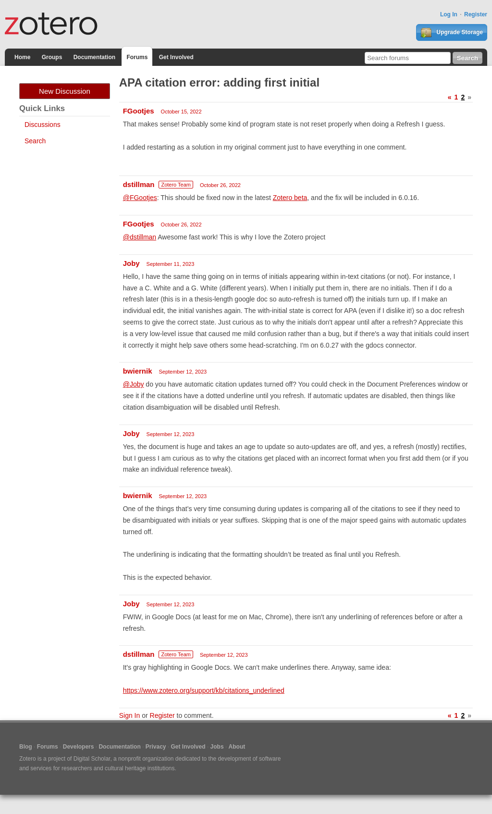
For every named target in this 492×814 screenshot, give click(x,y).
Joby (131, 263)
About (237, 746)
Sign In (129, 715)
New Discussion (64, 91)
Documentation (94, 57)
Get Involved (176, 57)
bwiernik (137, 371)
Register (475, 14)
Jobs (217, 746)
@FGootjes (140, 197)
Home (22, 57)
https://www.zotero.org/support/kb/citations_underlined (203, 690)
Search (35, 141)
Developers (78, 746)
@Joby (133, 384)
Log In (448, 14)
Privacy (156, 746)
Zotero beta (290, 197)
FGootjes (138, 111)
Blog (25, 746)
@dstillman (139, 237)
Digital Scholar (92, 758)
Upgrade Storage (451, 32)
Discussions (43, 124)
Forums (137, 57)
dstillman (139, 184)
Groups (52, 57)
